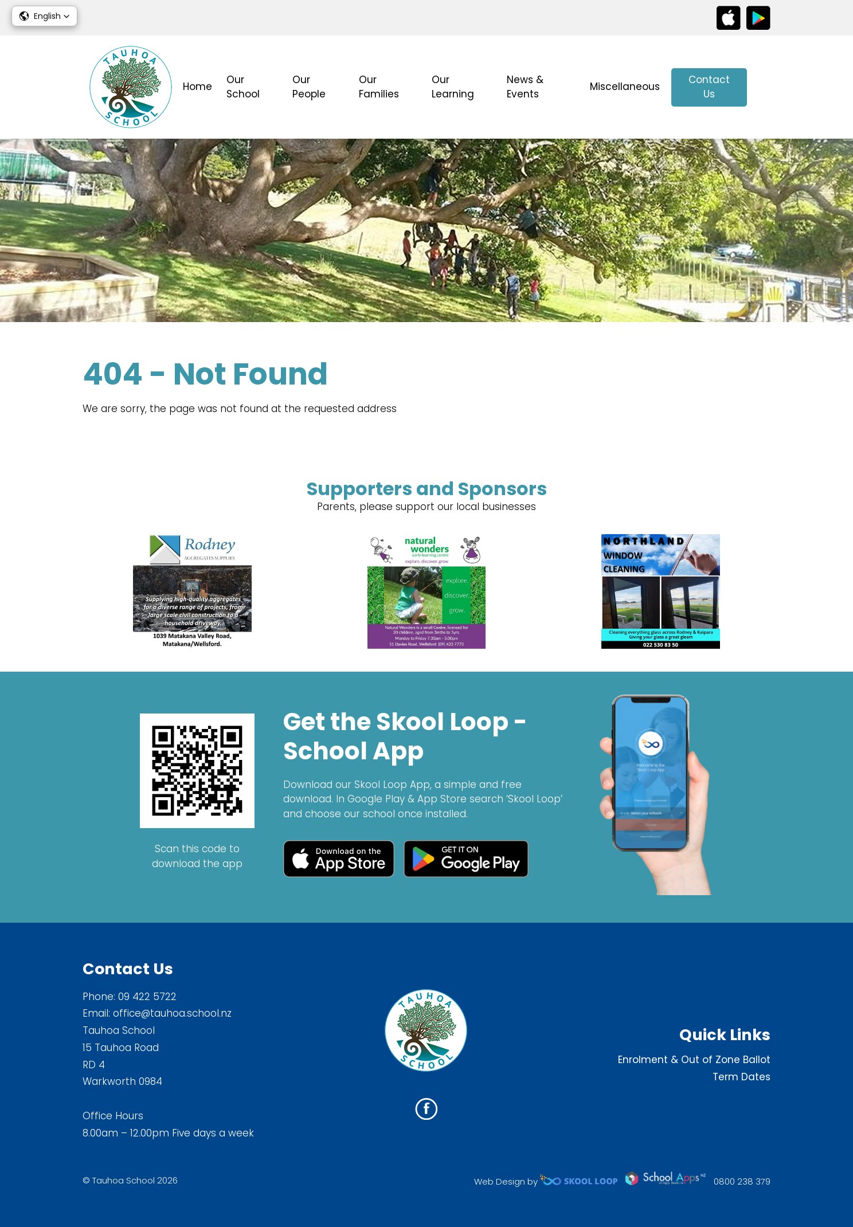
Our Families (379, 87)
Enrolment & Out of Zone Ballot (694, 1060)
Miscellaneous (625, 86)
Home (197, 86)
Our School (243, 87)
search (764, 87)
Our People (309, 87)
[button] (44, 16)
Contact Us (709, 87)
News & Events (525, 87)
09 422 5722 (147, 996)
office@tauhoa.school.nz (172, 1013)
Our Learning (453, 87)
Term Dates (741, 1077)
